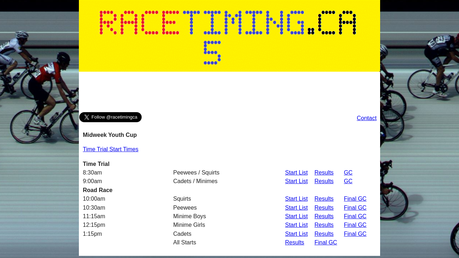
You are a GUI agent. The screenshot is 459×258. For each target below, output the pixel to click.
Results (323, 172)
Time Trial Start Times (110, 149)
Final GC (355, 199)
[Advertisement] (229, 93)
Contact (367, 118)
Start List (296, 172)
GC (348, 172)
